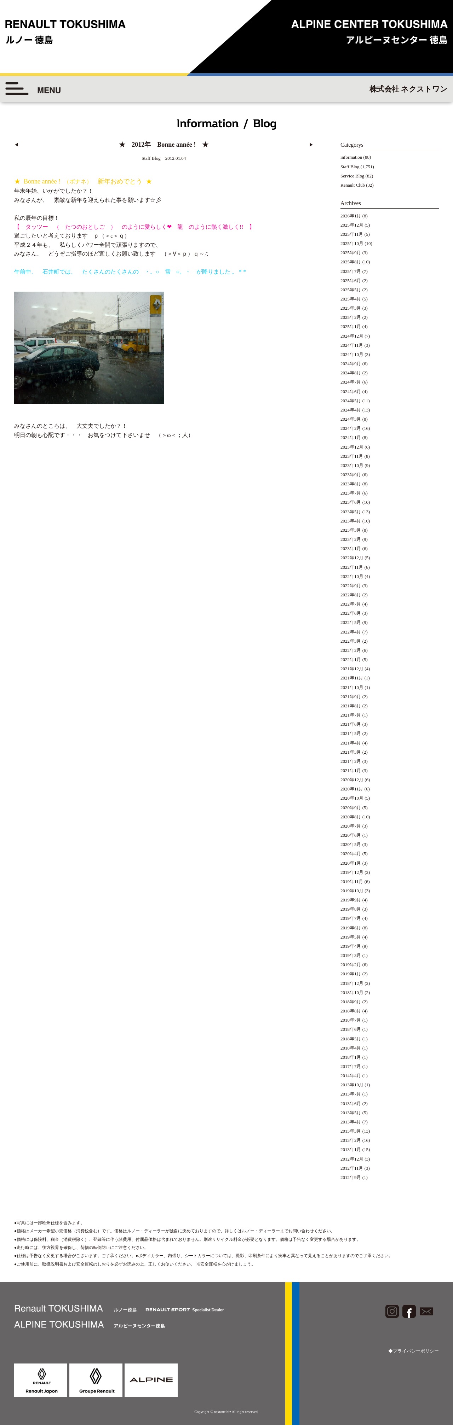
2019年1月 (350, 973)
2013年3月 (350, 1131)
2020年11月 (351, 789)
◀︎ (16, 144)
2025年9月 (350, 252)
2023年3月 (350, 530)
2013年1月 (350, 1149)
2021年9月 (350, 696)
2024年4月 (350, 410)
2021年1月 (350, 770)
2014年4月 (350, 1075)
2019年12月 (351, 872)
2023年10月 (351, 465)
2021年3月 (350, 752)
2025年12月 (351, 225)
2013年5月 (350, 1112)
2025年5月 (350, 289)
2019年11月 (351, 881)
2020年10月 (351, 798)
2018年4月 (350, 1048)
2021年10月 (351, 687)
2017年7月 (350, 1066)
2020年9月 (350, 807)
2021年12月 (351, 668)
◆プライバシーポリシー (413, 1351)
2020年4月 (350, 853)
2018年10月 (351, 992)
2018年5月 (350, 1038)
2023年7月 (350, 493)
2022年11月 (351, 567)
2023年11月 (351, 456)
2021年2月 (350, 761)
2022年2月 (350, 650)
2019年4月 (350, 946)
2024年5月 (350, 400)
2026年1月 (350, 215)
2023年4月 (350, 521)
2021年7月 (350, 715)
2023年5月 (350, 511)
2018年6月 (350, 1029)
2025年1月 (350, 326)
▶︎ (311, 144)
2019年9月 (350, 900)
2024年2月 (350, 428)
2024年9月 (350, 363)
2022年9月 (350, 585)
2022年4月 (350, 632)
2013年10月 (351, 1084)
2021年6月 (350, 724)
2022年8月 (350, 594)
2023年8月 (350, 483)
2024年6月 (350, 391)
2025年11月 (351, 234)
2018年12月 (351, 983)
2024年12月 (351, 336)
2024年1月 (350, 437)
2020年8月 (350, 816)
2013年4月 (350, 1122)
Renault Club (352, 185)
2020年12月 (351, 779)
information (351, 157)
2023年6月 (350, 502)
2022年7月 (350, 604)
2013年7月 (350, 1094)
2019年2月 (350, 964)
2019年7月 (350, 918)
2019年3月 (350, 955)
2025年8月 (350, 261)
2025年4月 (350, 299)
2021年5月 (350, 733)
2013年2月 (350, 1140)
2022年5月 (350, 622)
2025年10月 (351, 243)
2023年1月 (350, 548)
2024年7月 (350, 382)
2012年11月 (351, 1168)
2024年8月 (350, 372)
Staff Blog (350, 166)
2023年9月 (350, 474)
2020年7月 (350, 826)
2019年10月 (351, 890)
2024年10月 (351, 354)
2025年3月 (350, 308)
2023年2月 (350, 539)
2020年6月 (350, 835)
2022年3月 (350, 641)
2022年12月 (351, 557)
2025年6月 (350, 280)
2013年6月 (350, 1103)
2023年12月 (351, 447)
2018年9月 (350, 1001)
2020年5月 (350, 844)
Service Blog (352, 176)
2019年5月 (350, 937)
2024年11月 (351, 345)
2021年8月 (350, 705)
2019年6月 (350, 927)
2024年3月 (350, 419)
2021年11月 (351, 678)
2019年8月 (350, 909)
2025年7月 (350, 271)
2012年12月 (351, 1159)
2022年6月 (350, 613)
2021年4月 (350, 743)
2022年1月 (350, 659)
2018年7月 (350, 1020)
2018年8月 (350, 1011)
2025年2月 (350, 317)
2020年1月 (350, 863)
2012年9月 (350, 1177)
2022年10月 (351, 576)
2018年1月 (350, 1057)
